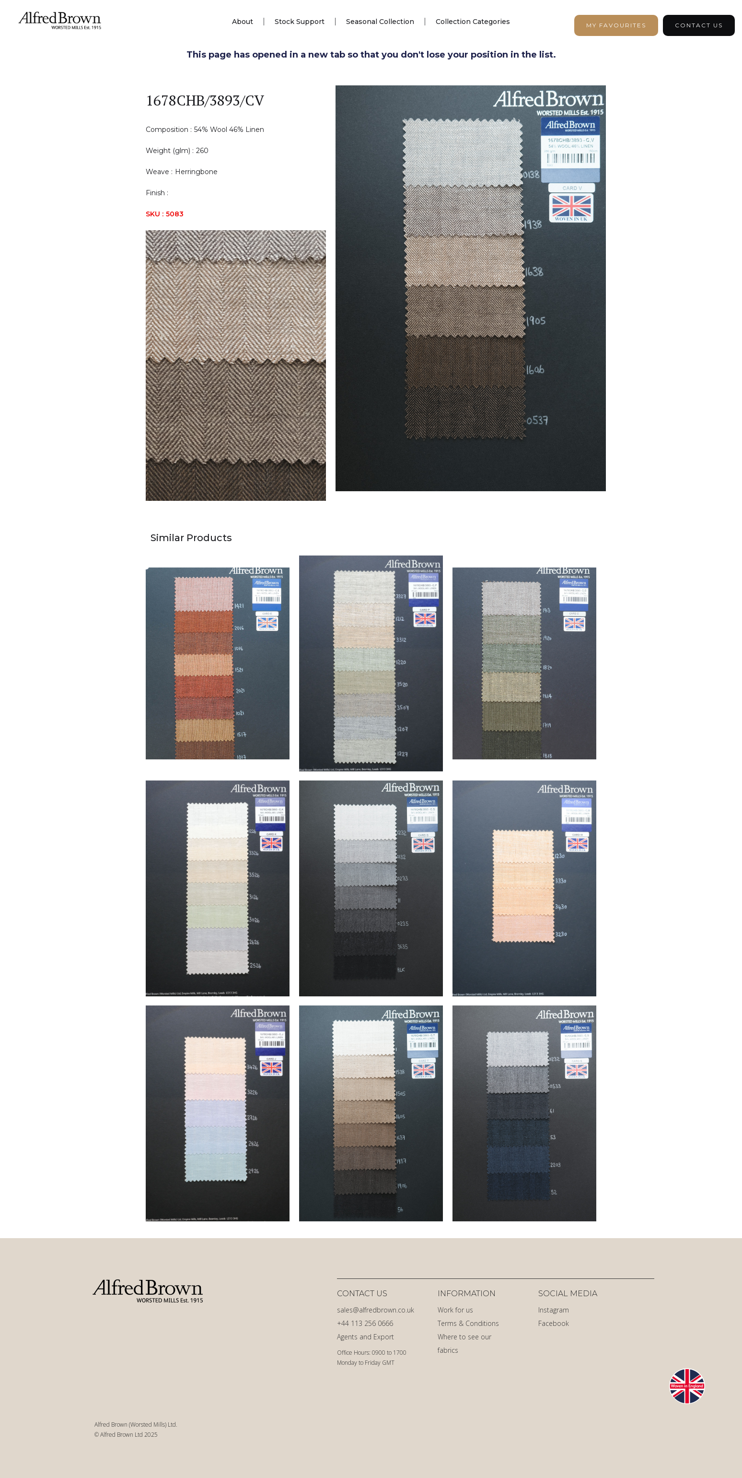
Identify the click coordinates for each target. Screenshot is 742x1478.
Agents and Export (365, 1336)
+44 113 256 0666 (365, 1323)
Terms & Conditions (468, 1323)
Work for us (455, 1309)
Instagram (553, 1309)
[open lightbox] (471, 293)
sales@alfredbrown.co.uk (375, 1309)
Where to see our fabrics (464, 1343)
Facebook (553, 1323)
